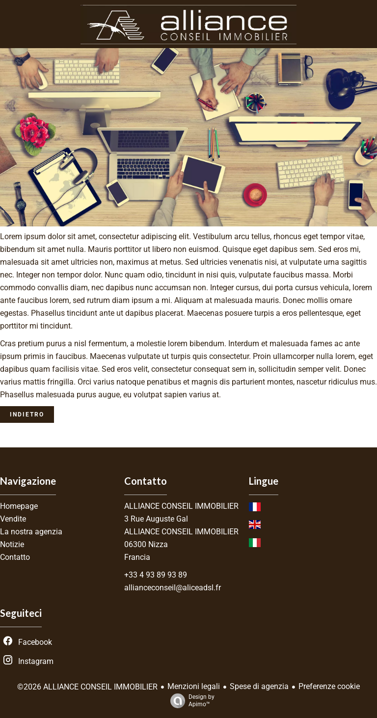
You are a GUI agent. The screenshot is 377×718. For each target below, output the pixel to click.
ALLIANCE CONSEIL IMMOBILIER (181, 506)
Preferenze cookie (329, 686)
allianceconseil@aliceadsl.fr (172, 587)
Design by (190, 700)
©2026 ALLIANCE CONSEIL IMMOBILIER (87, 686)
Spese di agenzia (259, 686)
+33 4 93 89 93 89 (155, 575)
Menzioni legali (193, 686)
